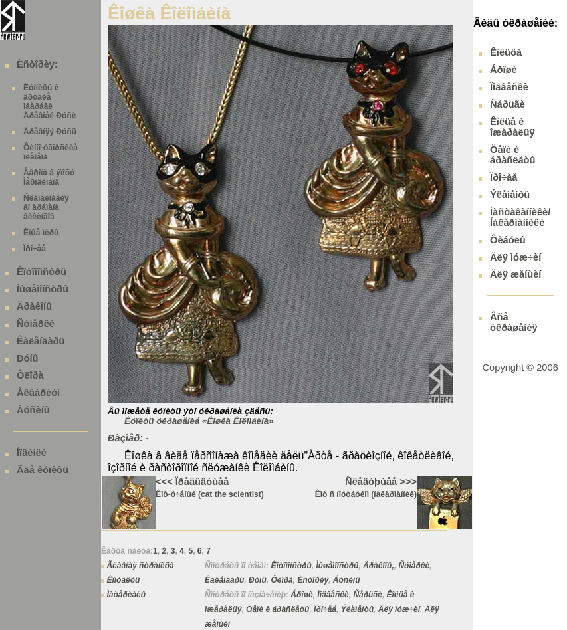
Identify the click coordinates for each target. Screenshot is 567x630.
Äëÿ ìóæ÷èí (399, 609)
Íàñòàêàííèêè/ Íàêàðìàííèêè (520, 217)
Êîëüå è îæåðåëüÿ (512, 127)
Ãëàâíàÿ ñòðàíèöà (139, 565)
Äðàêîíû (34, 306)
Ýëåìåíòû (357, 609)
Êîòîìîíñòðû (41, 271)
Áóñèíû (33, 410)
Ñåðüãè (367, 594)
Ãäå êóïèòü (42, 470)
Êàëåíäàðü (41, 341)
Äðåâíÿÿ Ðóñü (49, 131)
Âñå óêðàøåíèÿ (514, 322)
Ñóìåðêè (36, 323)
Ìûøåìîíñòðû (42, 289)
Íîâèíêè (32, 452)
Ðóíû (28, 358)
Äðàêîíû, (378, 565)
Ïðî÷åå (34, 248)
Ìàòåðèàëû (126, 594)
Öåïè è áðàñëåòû (277, 609)
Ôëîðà (30, 375)
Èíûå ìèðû (40, 232)
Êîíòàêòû (123, 580)
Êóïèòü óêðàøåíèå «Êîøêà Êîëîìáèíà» (198, 421)
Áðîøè (301, 594)
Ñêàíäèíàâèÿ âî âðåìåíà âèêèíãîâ (46, 207)
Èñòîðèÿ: (37, 64)
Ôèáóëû (508, 240)
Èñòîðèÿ (312, 580)
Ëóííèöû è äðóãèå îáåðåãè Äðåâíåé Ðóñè (49, 101)
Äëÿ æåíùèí (515, 274)
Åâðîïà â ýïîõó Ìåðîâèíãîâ (48, 177)
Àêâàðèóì (38, 392)
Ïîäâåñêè (332, 594)
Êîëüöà (506, 52)
